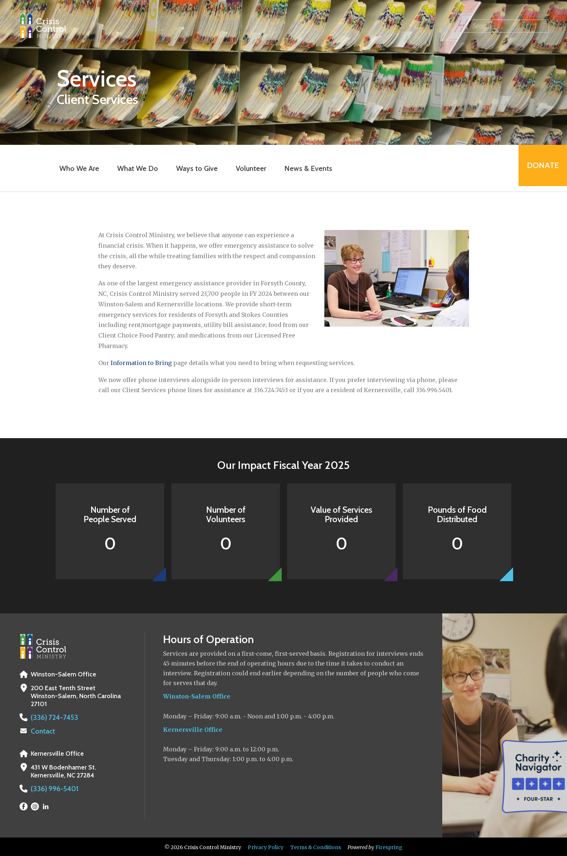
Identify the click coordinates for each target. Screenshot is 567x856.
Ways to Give (195, 168)
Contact (42, 731)
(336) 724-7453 (52, 717)
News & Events (306, 168)
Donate (540, 168)
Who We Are (77, 168)
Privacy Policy (266, 846)
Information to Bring (141, 362)
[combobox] (503, 26)
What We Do (135, 168)
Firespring (388, 846)
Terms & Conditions (315, 846)
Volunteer (249, 168)
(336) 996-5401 (53, 788)
